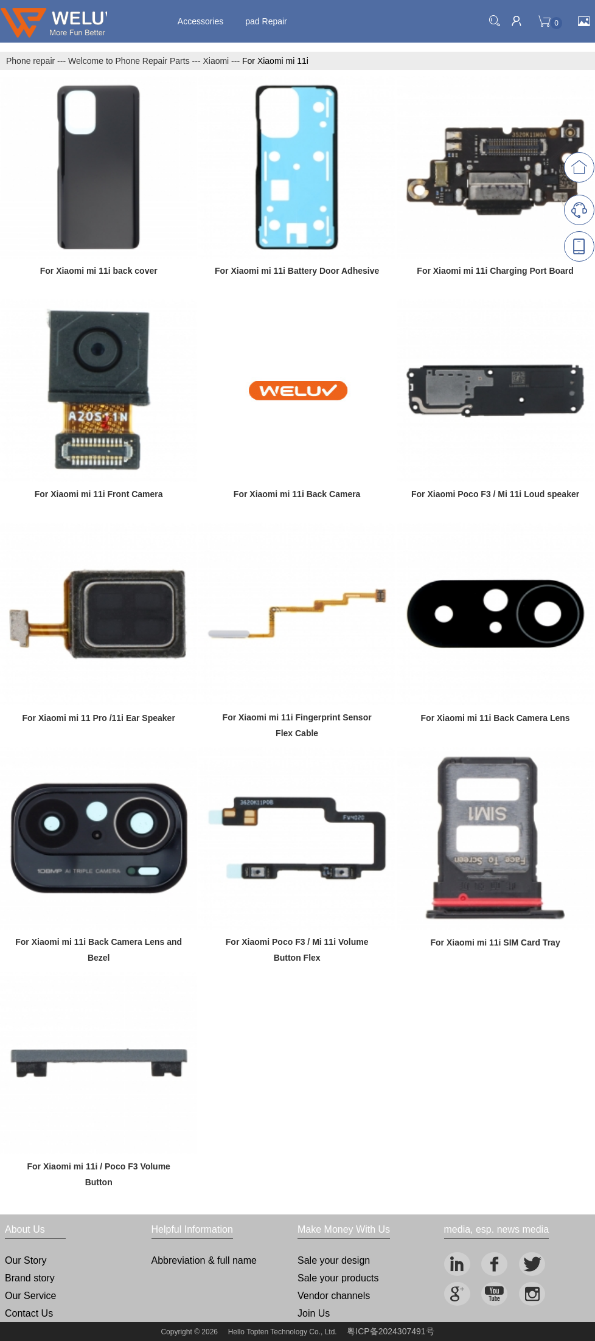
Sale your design (334, 1260)
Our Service (30, 1295)
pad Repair (266, 21)
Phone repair (30, 61)
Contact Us (29, 1313)
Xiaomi (216, 61)
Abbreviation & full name (204, 1260)
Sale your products (338, 1278)
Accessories (200, 21)
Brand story (30, 1278)
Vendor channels (334, 1295)
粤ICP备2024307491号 (390, 1331)
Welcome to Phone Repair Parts (129, 61)
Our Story (25, 1260)
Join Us (314, 1313)
